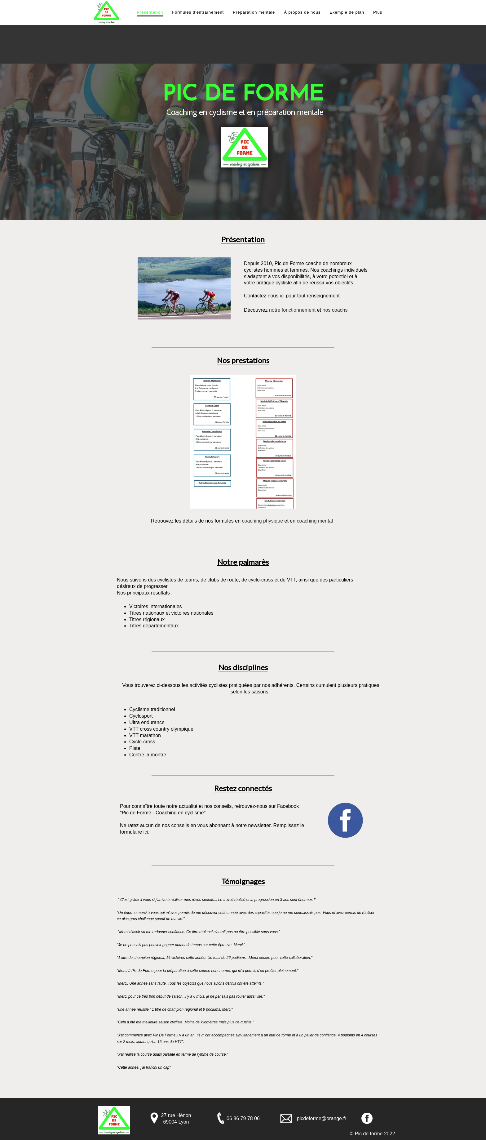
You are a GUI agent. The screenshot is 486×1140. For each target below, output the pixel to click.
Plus (377, 12)
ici (282, 295)
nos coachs (334, 310)
